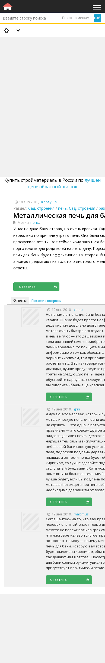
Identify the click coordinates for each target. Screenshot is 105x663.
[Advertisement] (52, 92)
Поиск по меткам (75, 17)
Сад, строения (41, 208)
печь (62, 208)
